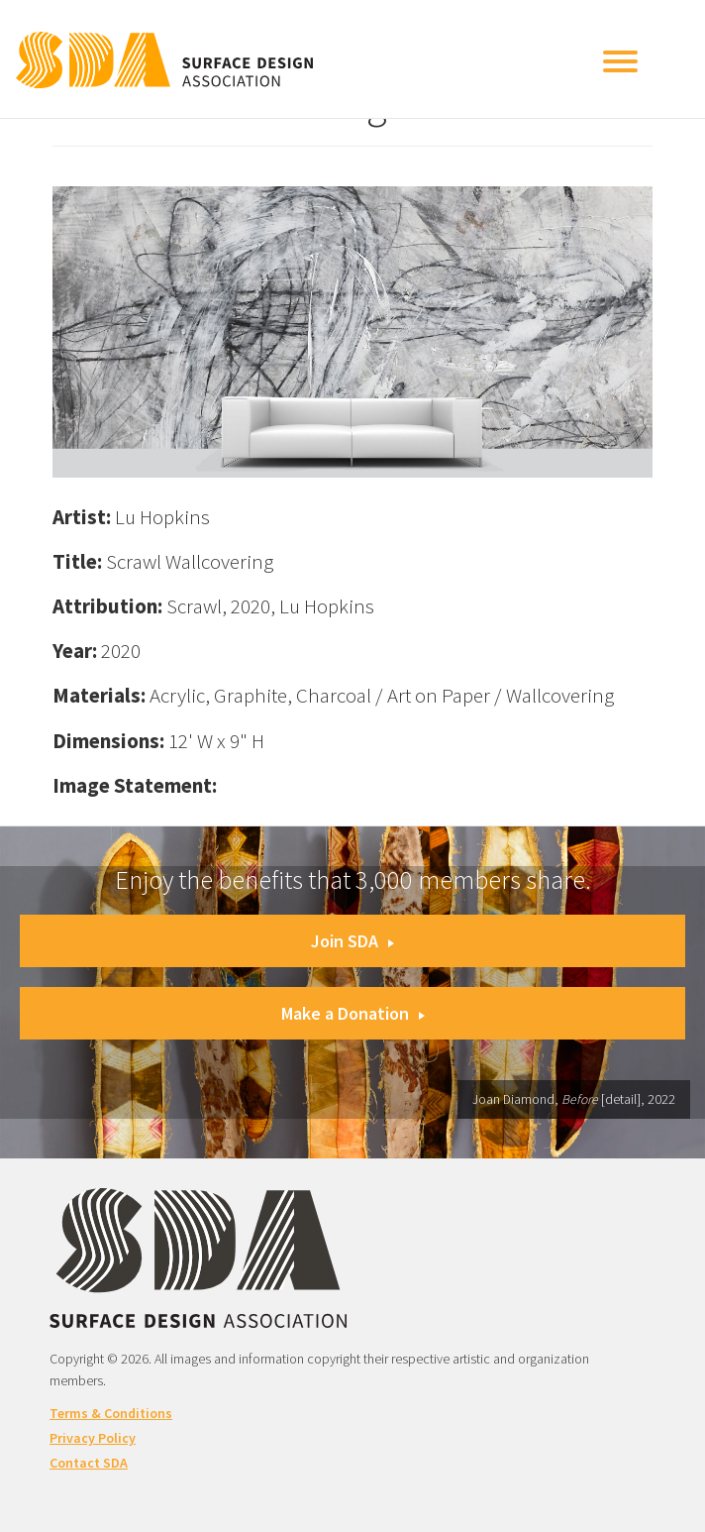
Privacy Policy (93, 1438)
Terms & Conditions (111, 1413)
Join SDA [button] (352, 941)
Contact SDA (89, 1463)
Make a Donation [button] (353, 1013)
